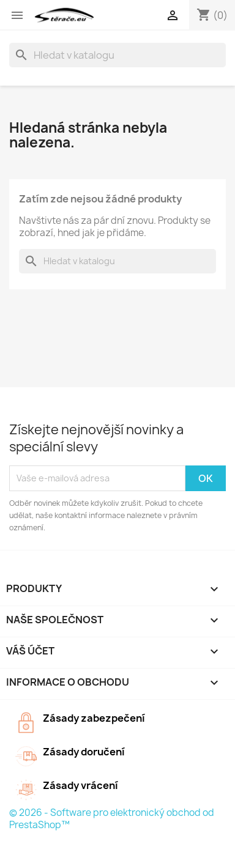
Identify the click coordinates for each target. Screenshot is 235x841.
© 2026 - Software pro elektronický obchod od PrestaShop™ (111, 818)
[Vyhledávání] (117, 55)
